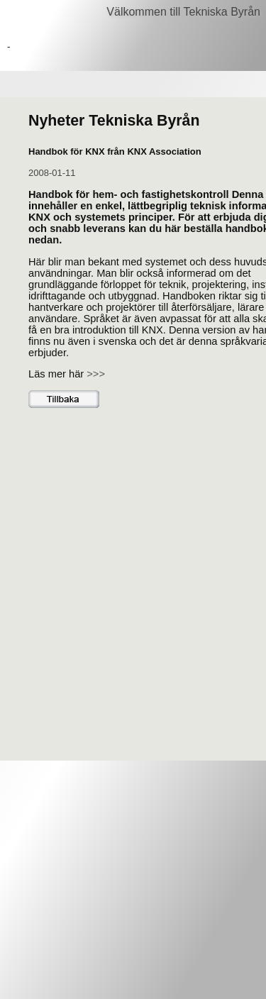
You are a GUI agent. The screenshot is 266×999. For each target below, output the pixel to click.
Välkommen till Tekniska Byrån (183, 12)
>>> (96, 374)
